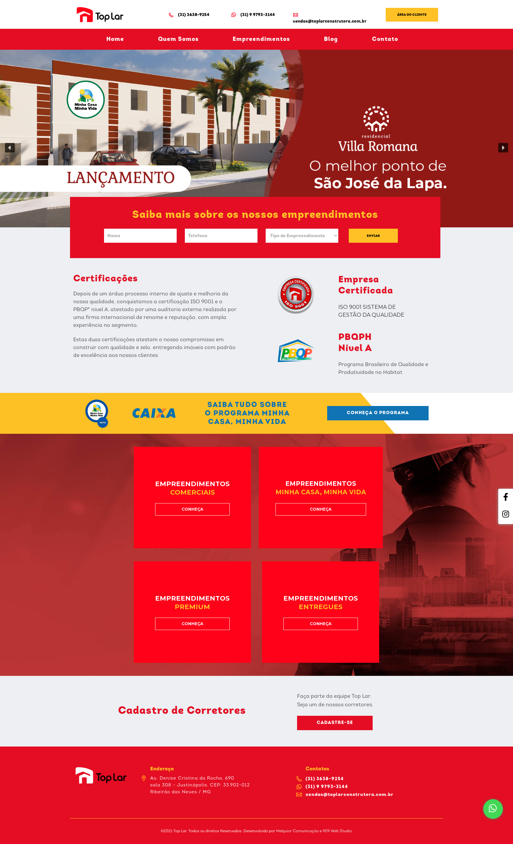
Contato (385, 39)
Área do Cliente (412, 15)
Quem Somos (178, 39)
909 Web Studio (337, 831)
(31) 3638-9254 (188, 15)
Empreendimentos (261, 39)
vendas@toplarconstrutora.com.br (329, 17)
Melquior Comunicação (297, 831)
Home (115, 39)
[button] (10, 148)
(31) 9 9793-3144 (253, 15)
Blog (331, 39)
